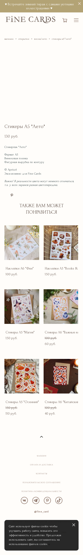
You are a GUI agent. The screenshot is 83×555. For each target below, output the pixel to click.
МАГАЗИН (41, 456)
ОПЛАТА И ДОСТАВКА (41, 465)
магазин (9, 38)
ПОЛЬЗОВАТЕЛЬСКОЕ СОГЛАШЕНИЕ (41, 482)
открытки (23, 38)
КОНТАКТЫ (41, 473)
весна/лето (40, 38)
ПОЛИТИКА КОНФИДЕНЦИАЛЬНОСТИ (41, 491)
